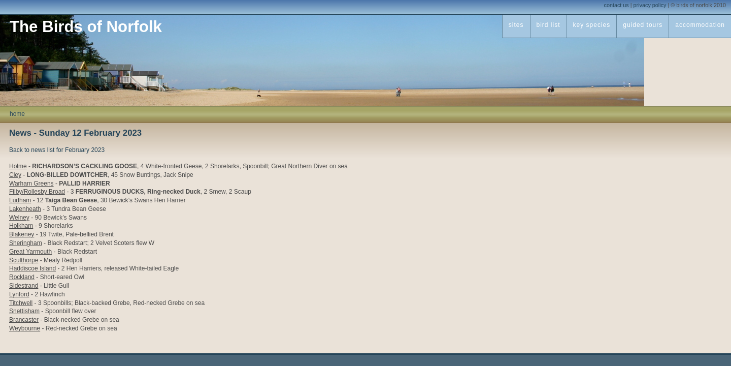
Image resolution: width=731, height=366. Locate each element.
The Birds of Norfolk (86, 27)
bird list (548, 24)
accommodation (700, 24)
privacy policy (650, 5)
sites (516, 24)
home (17, 113)
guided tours (642, 24)
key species (592, 24)
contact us (616, 5)
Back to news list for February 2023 (57, 150)
